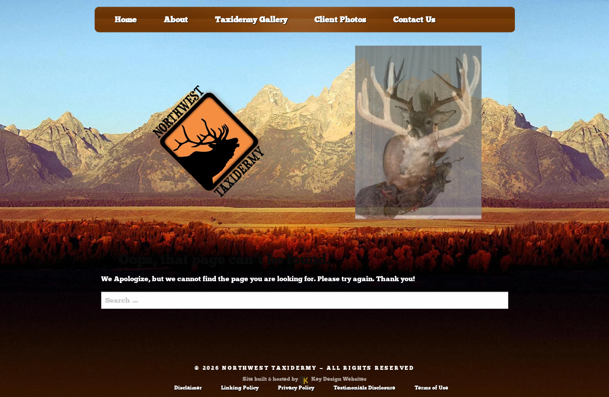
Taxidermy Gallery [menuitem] (251, 20)
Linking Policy (240, 387)
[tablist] (418, 141)
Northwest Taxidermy (269, 368)
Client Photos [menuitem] (340, 20)
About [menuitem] (176, 20)
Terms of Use (431, 387)
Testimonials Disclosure (364, 387)
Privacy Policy (296, 387)
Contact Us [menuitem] (414, 20)
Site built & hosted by (304, 379)
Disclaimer (188, 387)
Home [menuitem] (126, 20)
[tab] (418, 133)
